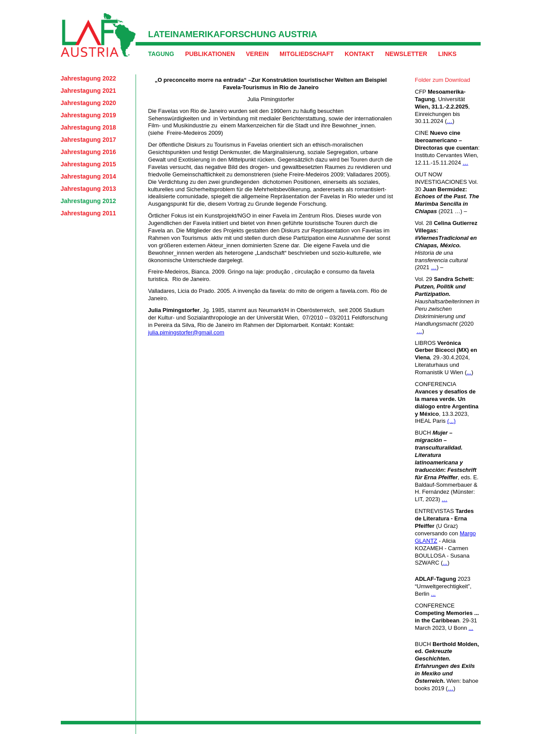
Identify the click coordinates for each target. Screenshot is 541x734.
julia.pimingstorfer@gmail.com (186, 332)
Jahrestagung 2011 (88, 213)
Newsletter (406, 53)
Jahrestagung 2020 (88, 102)
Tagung (161, 53)
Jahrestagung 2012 (88, 200)
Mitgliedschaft (306, 53)
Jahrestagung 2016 (88, 151)
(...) (451, 421)
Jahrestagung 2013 (88, 188)
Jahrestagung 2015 (88, 164)
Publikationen (210, 53)
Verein (257, 53)
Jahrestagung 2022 (88, 78)
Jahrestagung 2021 (88, 90)
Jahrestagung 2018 (88, 127)
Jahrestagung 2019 (88, 115)
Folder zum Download (442, 80)
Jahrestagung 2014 (88, 176)
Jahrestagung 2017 (88, 139)
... (469, 372)
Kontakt (359, 53)
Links (447, 53)
